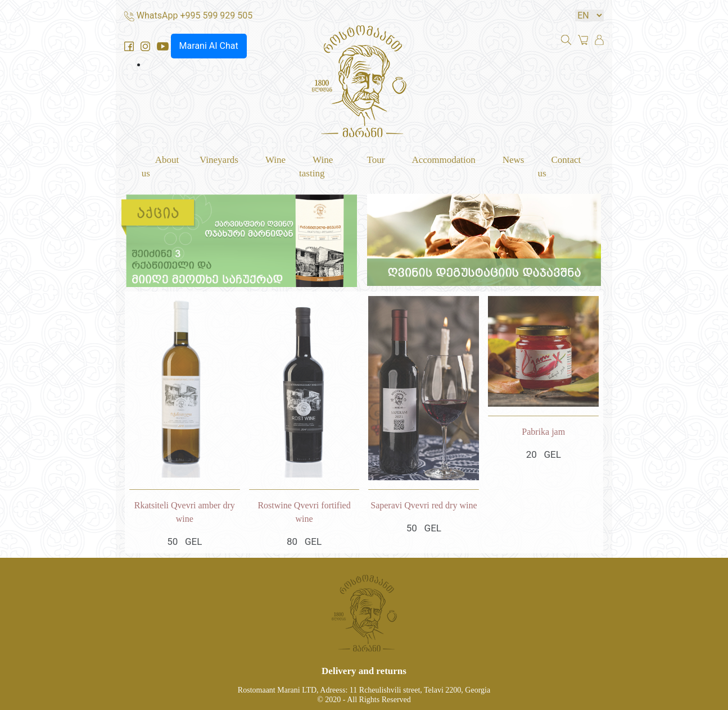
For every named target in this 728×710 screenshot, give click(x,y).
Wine (275, 159)
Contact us (559, 166)
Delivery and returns (364, 670)
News (513, 159)
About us (160, 166)
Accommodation (443, 159)
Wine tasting (316, 166)
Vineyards (219, 159)
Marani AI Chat (208, 45)
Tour (376, 159)
